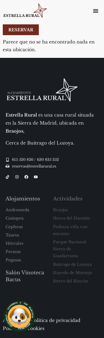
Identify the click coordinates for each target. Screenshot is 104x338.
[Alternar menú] (95, 10)
